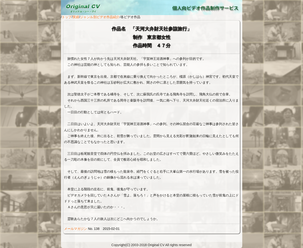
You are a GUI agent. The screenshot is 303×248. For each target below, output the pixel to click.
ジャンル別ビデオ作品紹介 (100, 17)
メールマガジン (75, 229)
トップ (67, 17)
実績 (76, 17)
